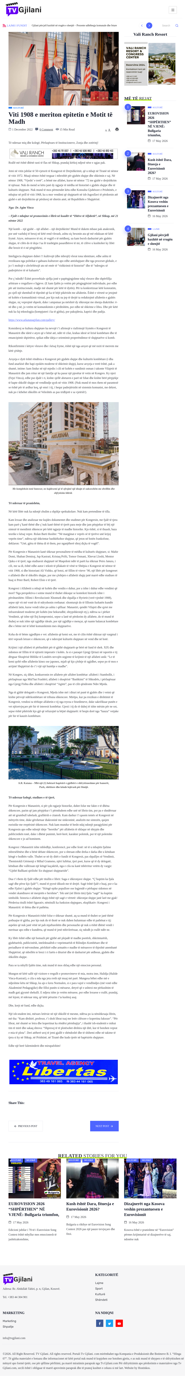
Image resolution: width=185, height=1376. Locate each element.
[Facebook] (99, 1323)
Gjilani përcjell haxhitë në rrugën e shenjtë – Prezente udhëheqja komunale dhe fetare (74, 25)
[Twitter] (109, 1323)
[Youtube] (119, 1323)
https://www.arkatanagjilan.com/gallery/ (31, 319)
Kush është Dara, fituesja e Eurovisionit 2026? (160, 166)
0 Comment (46, 129)
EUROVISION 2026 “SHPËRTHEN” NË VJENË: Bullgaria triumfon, (159, 124)
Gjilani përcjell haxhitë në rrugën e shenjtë (160, 239)
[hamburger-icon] (173, 10)
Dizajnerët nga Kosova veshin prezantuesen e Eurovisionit (158, 204)
